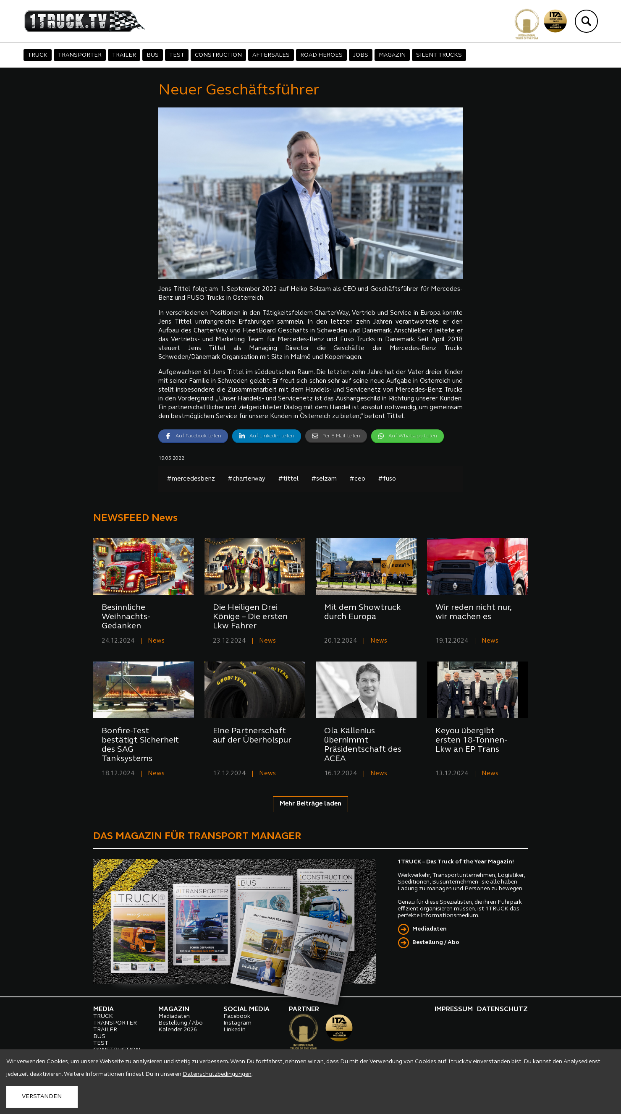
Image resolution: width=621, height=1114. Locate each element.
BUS (153, 55)
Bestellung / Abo (435, 942)
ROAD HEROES (321, 55)
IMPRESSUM (454, 1009)
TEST (176, 55)
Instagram (237, 1023)
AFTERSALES (271, 55)
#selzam (324, 479)
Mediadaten (429, 929)
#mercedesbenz (191, 479)
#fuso (387, 479)
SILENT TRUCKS (439, 55)
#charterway (246, 479)
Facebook (236, 1016)
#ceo (357, 479)
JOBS (360, 55)
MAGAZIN (392, 55)
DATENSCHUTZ (502, 1009)
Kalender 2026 (177, 1030)
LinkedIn (234, 1030)
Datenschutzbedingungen (217, 1074)
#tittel (288, 479)
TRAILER (124, 55)
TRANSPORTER (80, 55)
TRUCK (37, 55)
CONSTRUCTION (218, 55)
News (156, 641)
